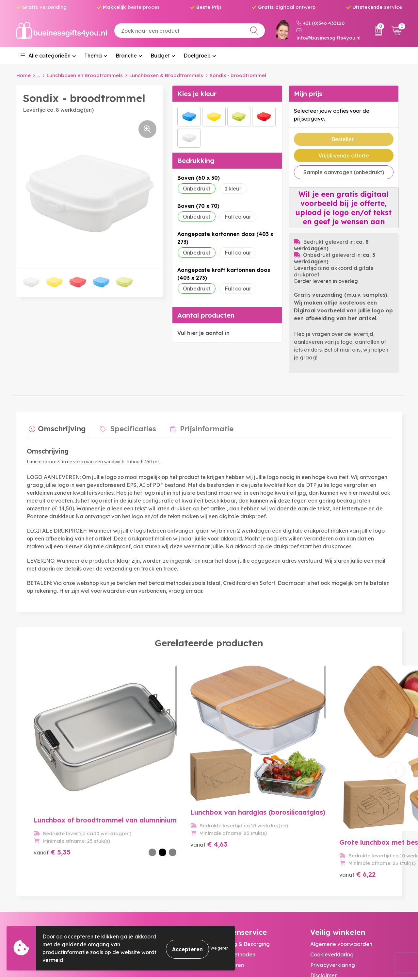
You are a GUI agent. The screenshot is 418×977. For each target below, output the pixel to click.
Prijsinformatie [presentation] (196, 426)
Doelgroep (197, 55)
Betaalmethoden (233, 871)
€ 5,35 (52, 791)
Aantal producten (205, 315)
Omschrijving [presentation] (60, 426)
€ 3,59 (325, 791)
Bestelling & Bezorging (241, 861)
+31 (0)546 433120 (321, 23)
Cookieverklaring (332, 871)
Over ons (125, 861)
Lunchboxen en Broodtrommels (85, 75)
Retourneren (228, 882)
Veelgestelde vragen (141, 871)
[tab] (55, 428)
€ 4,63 (143, 791)
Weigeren (219, 948)
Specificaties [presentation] (127, 426)
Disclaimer (323, 892)
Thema (93, 55)
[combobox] (189, 30)
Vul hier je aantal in (203, 332)
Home (23, 75)
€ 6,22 (234, 791)
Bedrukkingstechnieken (144, 882)
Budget (160, 55)
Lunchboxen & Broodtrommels (166, 75)
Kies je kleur (197, 93)
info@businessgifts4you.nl (329, 34)
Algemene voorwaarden (341, 861)
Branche (126, 55)
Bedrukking (195, 160)
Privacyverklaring (332, 882)
